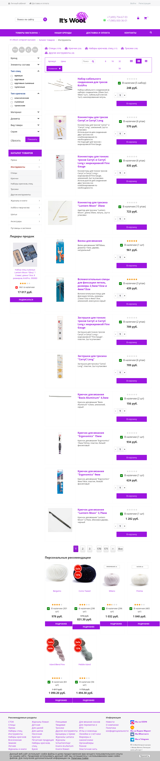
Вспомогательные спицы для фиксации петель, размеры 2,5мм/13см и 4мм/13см (94, 284)
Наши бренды (63, 32)
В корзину (131, 103)
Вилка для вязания (90, 240)
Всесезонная (15, 739)
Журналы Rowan (40, 721)
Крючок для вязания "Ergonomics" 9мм (91, 473)
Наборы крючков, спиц (22, 183)
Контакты (130, 32)
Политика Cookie (79, 758)
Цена (63, 61)
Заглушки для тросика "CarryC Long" (92, 357)
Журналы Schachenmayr (63, 741)
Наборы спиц (15, 730)
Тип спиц (16, 71)
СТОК (11, 721)
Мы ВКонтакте (142, 734)
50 (120, 68)
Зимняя (12, 742)
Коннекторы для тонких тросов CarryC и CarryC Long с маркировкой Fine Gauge (94, 161)
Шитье (26, 214)
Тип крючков (18, 93)
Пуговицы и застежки (21, 228)
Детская (36, 724)
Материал (16, 112)
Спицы (14, 173)
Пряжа (26, 159)
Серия (14, 131)
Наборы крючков (17, 736)
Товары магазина (28, 32)
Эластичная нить (88, 749)
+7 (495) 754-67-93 (117, 17)
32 (120, 61)
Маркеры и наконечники (86, 738)
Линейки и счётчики (90, 733)
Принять (144, 755)
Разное (82, 746)
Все (120, 548)
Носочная (37, 733)
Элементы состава (20, 64)
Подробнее (61, 624)
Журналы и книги (26, 200)
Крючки (14, 178)
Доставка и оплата (39, 3)
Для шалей (37, 727)
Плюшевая (61, 721)
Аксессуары (26, 221)
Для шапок (37, 730)
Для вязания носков (89, 721)
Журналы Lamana (65, 736)
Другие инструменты (21, 194)
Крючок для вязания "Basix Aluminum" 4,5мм (93, 396)
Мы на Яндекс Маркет (140, 731)
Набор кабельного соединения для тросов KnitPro (92, 82)
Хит (22, 49)
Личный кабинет (17, 3)
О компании (112, 724)
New (15, 49)
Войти (133, 3)
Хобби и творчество (26, 207)
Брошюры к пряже (65, 733)
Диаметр (15, 118)
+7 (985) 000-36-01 (117, 20)
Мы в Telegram (142, 739)
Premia (139, 591)
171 (106, 548)
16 (113, 61)
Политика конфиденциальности (117, 729)
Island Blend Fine (57, 664)
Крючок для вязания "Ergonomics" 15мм (91, 434)
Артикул (52, 61)
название (54, 68)
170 (99, 548)
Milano (112, 591)
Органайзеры (86, 742)
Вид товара (17, 125)
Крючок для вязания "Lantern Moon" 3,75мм (92, 511)
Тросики (14, 189)
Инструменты (26, 166)
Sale (35, 49)
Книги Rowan (62, 749)
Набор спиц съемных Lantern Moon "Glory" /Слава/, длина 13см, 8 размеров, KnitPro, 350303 (25, 274)
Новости (110, 721)
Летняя (12, 746)
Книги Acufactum (64, 746)
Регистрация (144, 3)
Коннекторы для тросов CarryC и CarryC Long (93, 118)
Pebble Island (85, 664)
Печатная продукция (43, 739)
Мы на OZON (141, 721)
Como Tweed (85, 591)
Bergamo (57, 591)
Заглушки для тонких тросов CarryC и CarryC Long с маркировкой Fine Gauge (94, 322)
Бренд (14, 58)
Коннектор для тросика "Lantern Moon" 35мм (93, 204)
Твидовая (60, 724)
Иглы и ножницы (88, 730)
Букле (35, 749)
